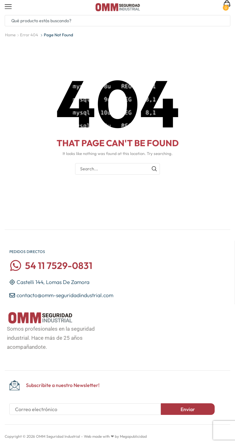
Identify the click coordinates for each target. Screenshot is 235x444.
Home (10, 34)
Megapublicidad (133, 436)
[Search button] (224, 20)
